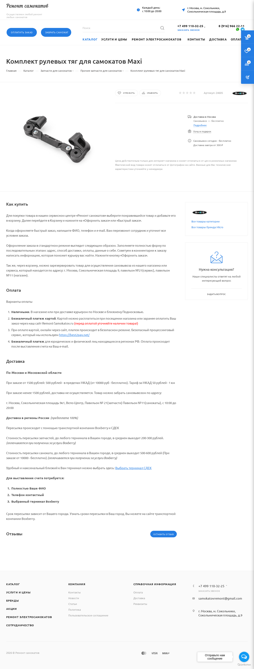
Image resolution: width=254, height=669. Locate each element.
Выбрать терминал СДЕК (133, 468)
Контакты (74, 592)
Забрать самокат (56, 32)
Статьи (72, 604)
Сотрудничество (20, 625)
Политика (74, 609)
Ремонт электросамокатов (29, 617)
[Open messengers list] (244, 657)
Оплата (138, 592)
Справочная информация (154, 584)
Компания (76, 584)
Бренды (12, 600)
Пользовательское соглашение (88, 615)
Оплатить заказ (22, 32)
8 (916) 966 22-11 (232, 26)
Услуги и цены (18, 592)
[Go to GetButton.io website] (244, 664)
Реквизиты (140, 604)
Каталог (13, 584)
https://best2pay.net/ (74, 335)
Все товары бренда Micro (207, 227)
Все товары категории (205, 221)
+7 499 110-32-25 (190, 26)
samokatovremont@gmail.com (220, 598)
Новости (73, 598)
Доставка (139, 598)
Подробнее (200, 125)
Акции (11, 608)
